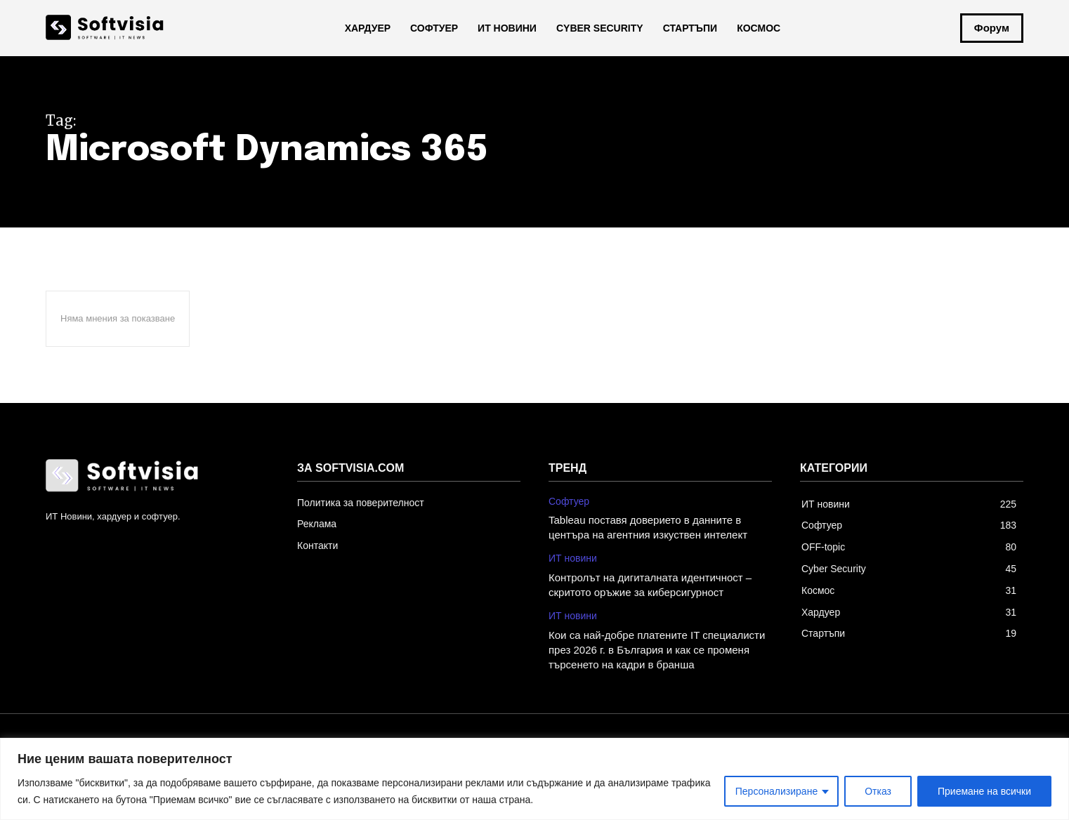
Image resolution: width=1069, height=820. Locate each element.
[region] (534, 779)
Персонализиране (776, 791)
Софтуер (569, 501)
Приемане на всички (984, 791)
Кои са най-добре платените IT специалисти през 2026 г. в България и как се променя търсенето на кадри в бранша (657, 649)
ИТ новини (573, 558)
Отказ (878, 791)
